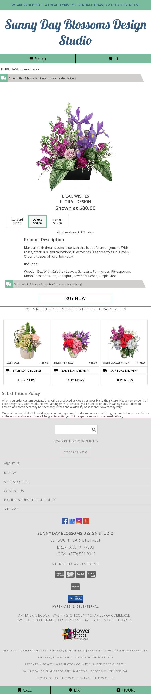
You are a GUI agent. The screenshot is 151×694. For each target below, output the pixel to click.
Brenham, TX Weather (54, 657)
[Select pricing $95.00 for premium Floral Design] (57, 221)
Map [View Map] (75, 690)
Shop (37, 58)
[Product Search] (76, 429)
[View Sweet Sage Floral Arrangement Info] (26, 340)
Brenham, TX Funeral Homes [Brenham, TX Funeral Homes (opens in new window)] (24, 650)
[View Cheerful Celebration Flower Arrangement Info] (124, 340)
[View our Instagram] (79, 523)
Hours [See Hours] (125, 690)
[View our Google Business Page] (72, 523)
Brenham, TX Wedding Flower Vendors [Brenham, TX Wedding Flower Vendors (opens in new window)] (118, 650)
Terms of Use (105, 678)
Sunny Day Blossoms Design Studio (75, 32)
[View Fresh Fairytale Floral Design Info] (75, 340)
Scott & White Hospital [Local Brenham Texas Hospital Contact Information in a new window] (113, 620)
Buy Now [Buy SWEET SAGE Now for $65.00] (27, 380)
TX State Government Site (93, 657)
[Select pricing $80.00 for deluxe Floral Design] (37, 221)
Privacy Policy (47, 678)
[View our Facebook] (65, 523)
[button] (75, 599)
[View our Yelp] (86, 523)
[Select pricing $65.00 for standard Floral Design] (17, 221)
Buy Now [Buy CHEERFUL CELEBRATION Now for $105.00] (124, 380)
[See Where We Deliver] (75, 452)
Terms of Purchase (76, 678)
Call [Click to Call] (25, 690)
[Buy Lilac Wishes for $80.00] (75, 298)
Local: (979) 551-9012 (75, 554)
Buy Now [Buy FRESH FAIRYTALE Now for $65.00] (75, 380)
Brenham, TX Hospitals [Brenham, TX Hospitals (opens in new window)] (67, 650)
